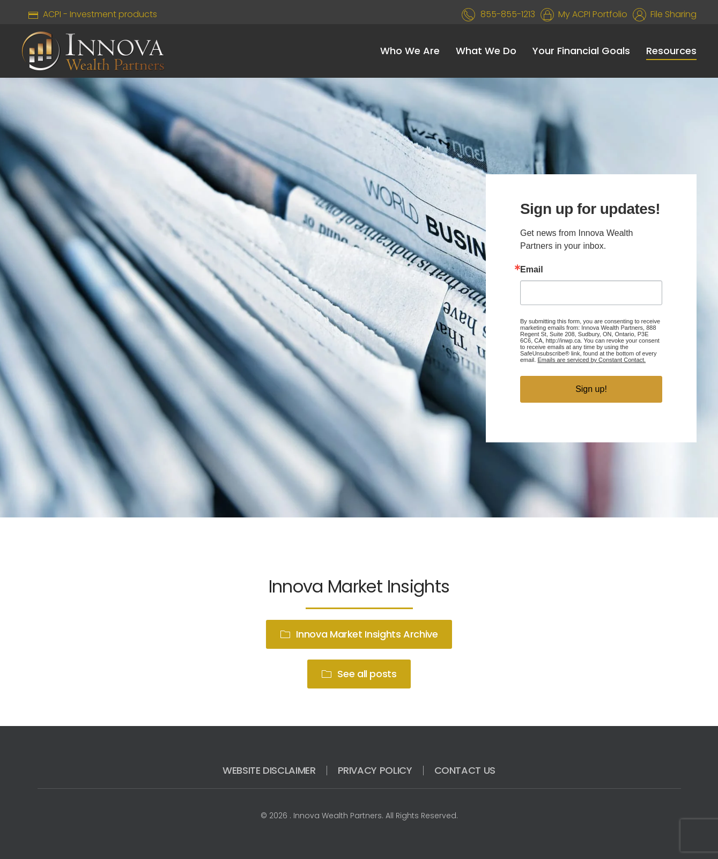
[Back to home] (93, 50)
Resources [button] (671, 50)
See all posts (358, 673)
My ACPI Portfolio (590, 14)
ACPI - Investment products (89, 14)
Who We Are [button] (410, 50)
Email (531, 269)
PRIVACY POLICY (375, 770)
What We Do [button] (486, 50)
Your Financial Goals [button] (581, 50)
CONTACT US (464, 770)
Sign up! (591, 389)
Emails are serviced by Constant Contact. (591, 360)
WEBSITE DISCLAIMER (269, 770)
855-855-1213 (507, 14)
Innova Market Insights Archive (359, 634)
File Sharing (671, 14)
